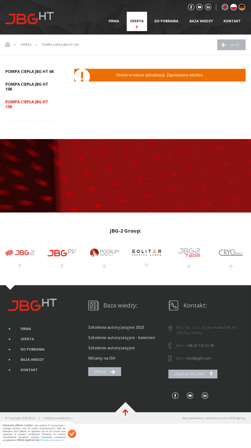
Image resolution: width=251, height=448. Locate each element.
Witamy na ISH (101, 361)
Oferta (26, 44)
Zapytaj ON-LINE (190, 376)
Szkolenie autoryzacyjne (111, 351)
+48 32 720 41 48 (200, 348)
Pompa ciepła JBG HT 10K (26, 87)
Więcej (100, 374)
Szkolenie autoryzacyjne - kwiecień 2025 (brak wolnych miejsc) (121, 340)
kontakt (232, 21)
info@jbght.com (198, 361)
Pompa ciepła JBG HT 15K (60, 44)
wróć (235, 44)
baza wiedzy (201, 21)
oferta (137, 21)
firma (114, 21)
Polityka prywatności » (52, 439)
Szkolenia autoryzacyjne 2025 (116, 330)
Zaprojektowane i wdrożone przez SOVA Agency (214, 421)
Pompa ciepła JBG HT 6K (29, 71)
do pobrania (166, 21)
